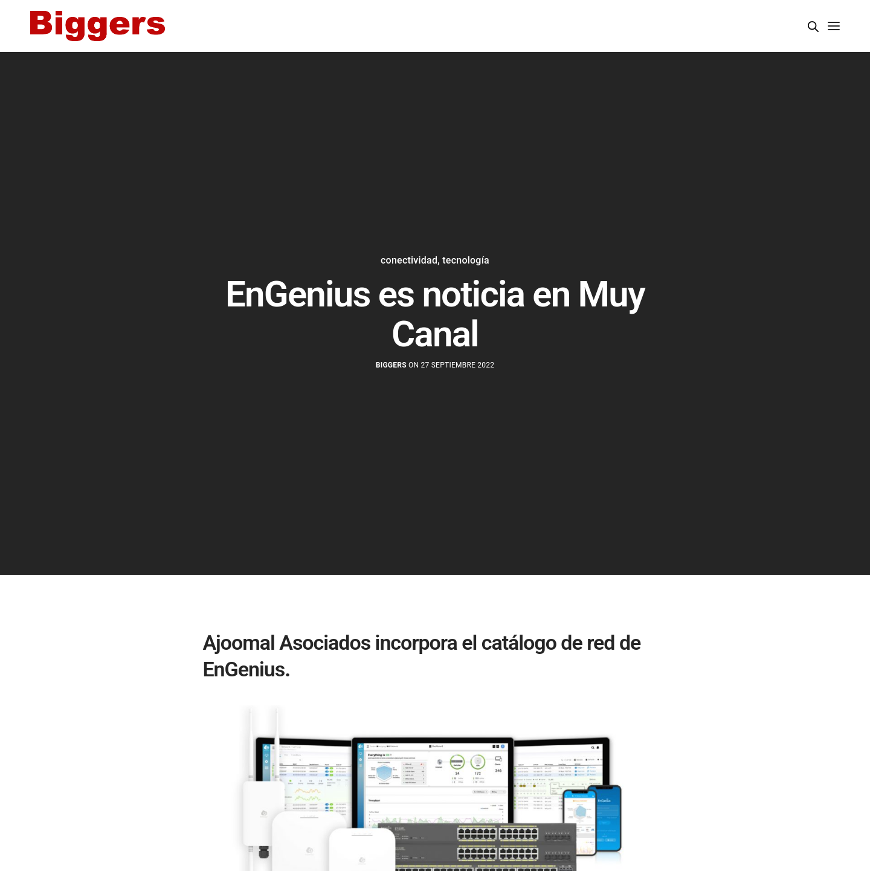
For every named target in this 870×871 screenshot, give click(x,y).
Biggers (391, 365)
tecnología (465, 260)
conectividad (409, 260)
